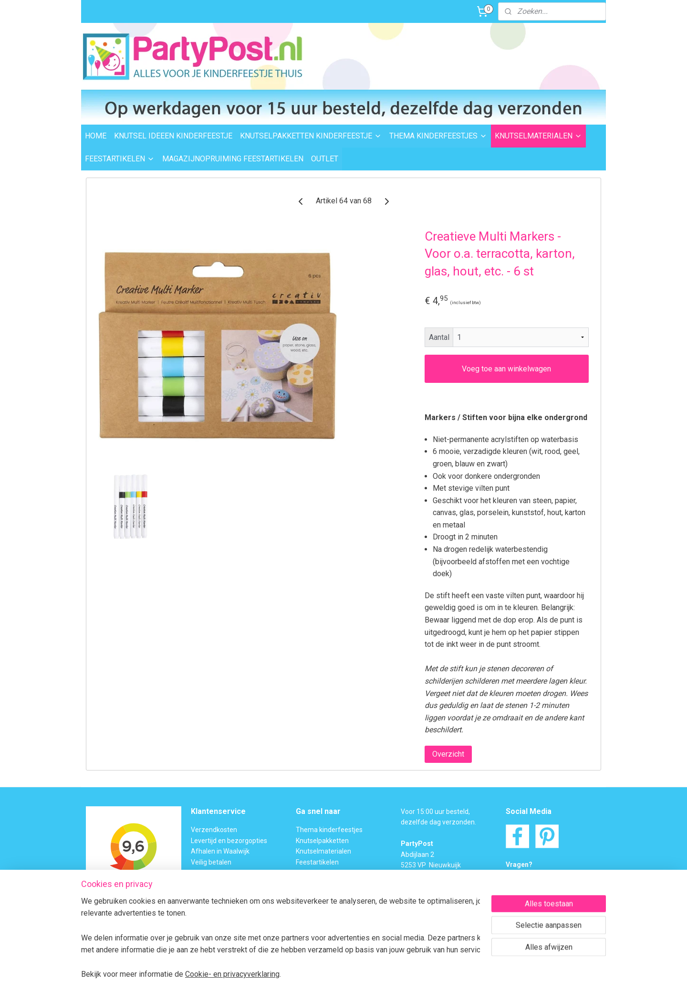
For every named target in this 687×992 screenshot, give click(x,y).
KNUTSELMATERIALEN (538, 135)
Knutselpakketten (322, 840)
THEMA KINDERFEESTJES (438, 135)
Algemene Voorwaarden (228, 915)
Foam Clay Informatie (328, 883)
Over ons (204, 904)
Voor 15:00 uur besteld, (435, 811)
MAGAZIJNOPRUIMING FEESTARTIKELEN (232, 158)
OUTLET (324, 158)
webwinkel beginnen (359, 974)
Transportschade (216, 883)
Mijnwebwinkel (440, 974)
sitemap (307, 974)
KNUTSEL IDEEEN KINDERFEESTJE (173, 135)
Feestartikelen (317, 862)
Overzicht (448, 754)
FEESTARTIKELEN (120, 158)
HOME (95, 135)
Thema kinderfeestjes (329, 830)
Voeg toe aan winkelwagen (506, 368)
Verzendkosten (214, 830)
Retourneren (210, 872)
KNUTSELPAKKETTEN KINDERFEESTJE (311, 135)
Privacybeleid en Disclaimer (232, 926)
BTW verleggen (214, 894)
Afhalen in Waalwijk (220, 851)
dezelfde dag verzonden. (438, 822)
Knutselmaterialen (323, 851)
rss (325, 974)
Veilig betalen (211, 862)
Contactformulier (553, 886)
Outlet (305, 872)
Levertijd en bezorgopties (229, 840)
